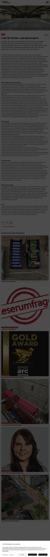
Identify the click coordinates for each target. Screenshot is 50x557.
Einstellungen (22, 554)
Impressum (11, 554)
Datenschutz (5, 554)
